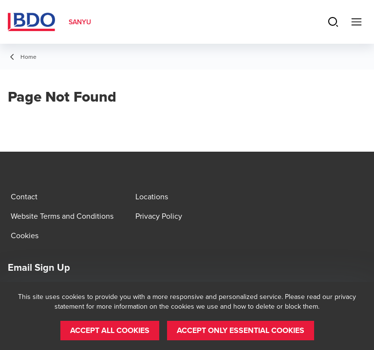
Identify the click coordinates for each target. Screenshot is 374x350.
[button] (109, 330)
